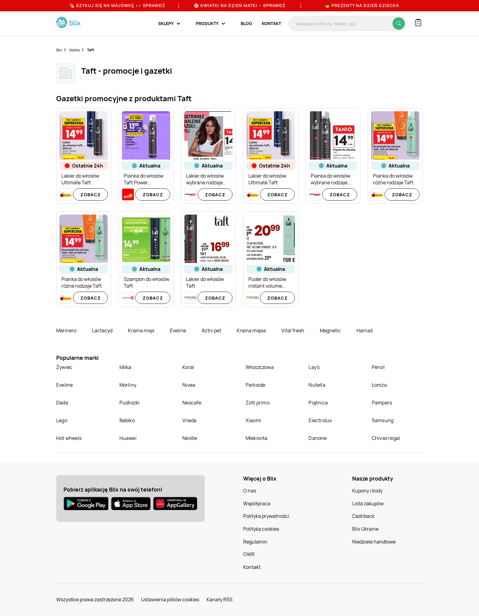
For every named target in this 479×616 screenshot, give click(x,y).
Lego (61, 420)
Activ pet (212, 330)
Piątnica (318, 402)
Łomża (379, 385)
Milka (125, 367)
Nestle (189, 438)
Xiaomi (253, 420)
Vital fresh (293, 330)
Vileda (189, 420)
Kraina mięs (141, 330)
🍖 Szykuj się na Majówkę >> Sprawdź (117, 5)
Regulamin (255, 541)
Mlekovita (257, 438)
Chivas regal (386, 438)
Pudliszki (129, 402)
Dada (62, 402)
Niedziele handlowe (374, 541)
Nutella (317, 385)
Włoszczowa (260, 367)
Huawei (128, 438)
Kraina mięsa (252, 330)
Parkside (255, 385)
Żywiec (64, 367)
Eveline (178, 330)
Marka (74, 50)
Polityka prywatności (266, 516)
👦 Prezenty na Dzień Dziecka (362, 5)
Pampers (382, 402)
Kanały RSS (219, 599)
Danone (318, 438)
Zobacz (90, 194)
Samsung (382, 420)
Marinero (66, 330)
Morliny (127, 385)
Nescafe (191, 402)
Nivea (188, 385)
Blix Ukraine (365, 529)
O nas (249, 490)
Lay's (314, 367)
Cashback (363, 516)
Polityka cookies (261, 529)
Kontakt (271, 23)
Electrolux (320, 420)
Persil (378, 367)
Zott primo (257, 402)
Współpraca (256, 503)
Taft (90, 50)
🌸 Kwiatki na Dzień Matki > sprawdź (240, 5)
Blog (246, 23)
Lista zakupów (368, 503)
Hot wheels (69, 438)
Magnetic (331, 330)
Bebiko (127, 420)
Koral (188, 367)
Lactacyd (102, 330)
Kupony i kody (367, 490)
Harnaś (365, 330)
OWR (248, 554)
